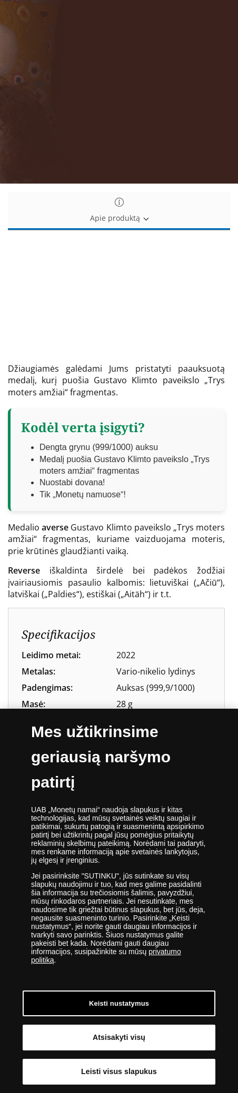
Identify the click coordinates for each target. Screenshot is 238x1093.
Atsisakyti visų (119, 1037)
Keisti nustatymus (119, 1003)
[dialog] (119, 901)
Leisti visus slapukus (119, 1071)
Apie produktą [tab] (119, 210)
